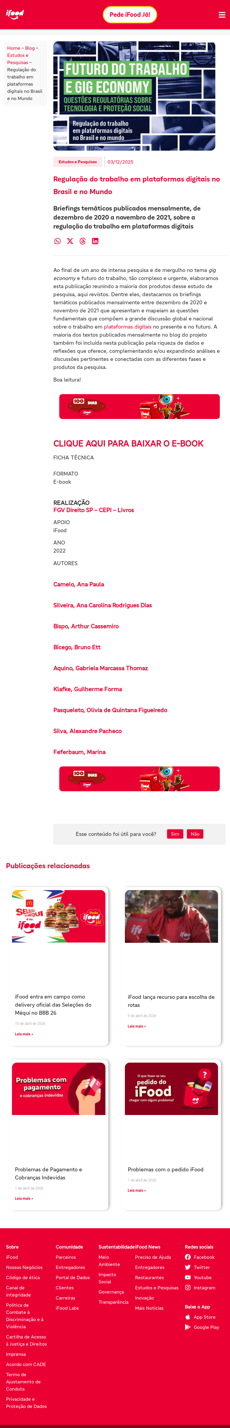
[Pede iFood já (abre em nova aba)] (139, 406)
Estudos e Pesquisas (78, 161)
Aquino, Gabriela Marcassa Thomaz (100, 668)
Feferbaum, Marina (79, 752)
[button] (57, 241)
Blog (30, 48)
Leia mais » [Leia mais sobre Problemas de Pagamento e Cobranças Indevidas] (24, 1198)
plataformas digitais (128, 327)
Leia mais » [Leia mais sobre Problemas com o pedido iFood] (137, 1190)
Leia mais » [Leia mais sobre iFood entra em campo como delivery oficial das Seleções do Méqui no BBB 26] (24, 1034)
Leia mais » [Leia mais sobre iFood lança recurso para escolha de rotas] (137, 1026)
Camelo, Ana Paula (78, 584)
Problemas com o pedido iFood (166, 1170)
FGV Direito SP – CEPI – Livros (93, 510)
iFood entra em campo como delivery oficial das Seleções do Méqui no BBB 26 (53, 1005)
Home (13, 48)
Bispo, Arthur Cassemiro (86, 626)
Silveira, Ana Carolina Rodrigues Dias (102, 605)
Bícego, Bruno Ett (76, 647)
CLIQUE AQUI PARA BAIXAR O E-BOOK (128, 443)
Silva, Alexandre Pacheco (87, 731)
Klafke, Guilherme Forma (87, 689)
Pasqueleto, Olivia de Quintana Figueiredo (110, 710)
